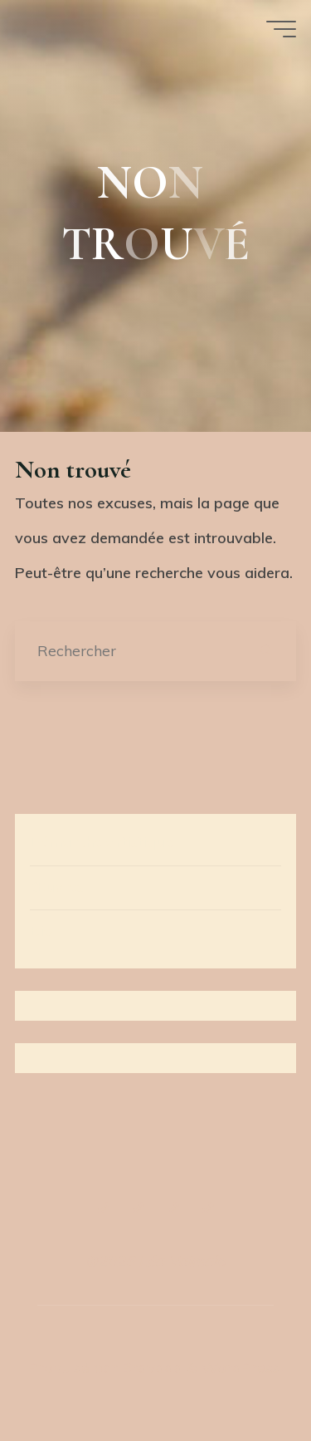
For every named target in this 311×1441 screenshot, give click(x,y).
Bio (41, 930)
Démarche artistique (101, 841)
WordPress (241, 1367)
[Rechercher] (266, 650)
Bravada (150, 1367)
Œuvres (57, 886)
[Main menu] (281, 29)
